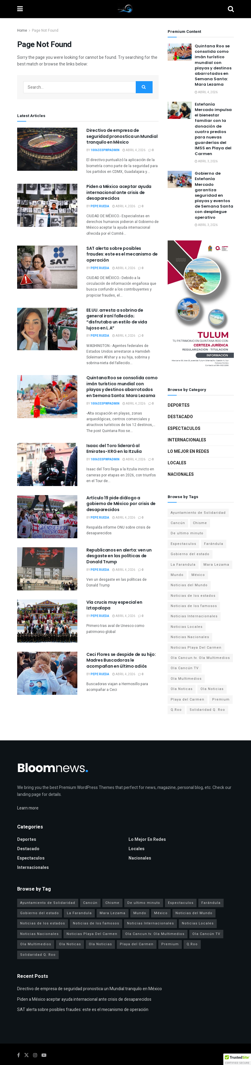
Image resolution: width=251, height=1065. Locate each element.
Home (22, 30)
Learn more (28, 808)
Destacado (180, 417)
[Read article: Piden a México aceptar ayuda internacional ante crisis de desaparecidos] (47, 205)
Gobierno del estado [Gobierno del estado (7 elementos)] (190, 554)
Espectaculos (184, 428)
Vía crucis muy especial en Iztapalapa (114, 605)
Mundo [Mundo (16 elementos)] (177, 574)
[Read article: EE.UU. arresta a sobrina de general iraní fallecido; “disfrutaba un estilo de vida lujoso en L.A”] (47, 329)
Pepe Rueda (100, 206)
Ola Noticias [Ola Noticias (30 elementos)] (212, 688)
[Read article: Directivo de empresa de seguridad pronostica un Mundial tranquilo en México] (47, 149)
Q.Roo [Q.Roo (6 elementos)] (176, 709)
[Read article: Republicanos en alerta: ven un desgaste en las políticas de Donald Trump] (47, 568)
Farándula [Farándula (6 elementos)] (213, 543)
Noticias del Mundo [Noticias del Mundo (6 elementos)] (189, 585)
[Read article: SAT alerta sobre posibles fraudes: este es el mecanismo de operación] (47, 267)
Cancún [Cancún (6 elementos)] (178, 523)
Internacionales (187, 440)
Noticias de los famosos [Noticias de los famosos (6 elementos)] (194, 606)
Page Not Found (45, 30)
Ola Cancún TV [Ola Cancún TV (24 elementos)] (185, 668)
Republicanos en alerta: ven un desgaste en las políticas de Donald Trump (119, 556)
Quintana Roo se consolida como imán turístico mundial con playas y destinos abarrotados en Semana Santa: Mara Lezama (122, 387)
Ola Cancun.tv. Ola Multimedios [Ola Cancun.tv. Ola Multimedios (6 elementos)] (200, 657)
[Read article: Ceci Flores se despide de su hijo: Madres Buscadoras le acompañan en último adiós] (47, 673)
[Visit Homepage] (125, 9)
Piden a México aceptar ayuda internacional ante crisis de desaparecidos (118, 192)
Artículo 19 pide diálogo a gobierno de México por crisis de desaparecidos (121, 504)
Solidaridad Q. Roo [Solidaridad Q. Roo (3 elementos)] (207, 709)
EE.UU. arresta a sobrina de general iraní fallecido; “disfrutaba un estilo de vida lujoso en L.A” (116, 319)
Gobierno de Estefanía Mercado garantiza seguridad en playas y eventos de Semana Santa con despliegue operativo (214, 195)
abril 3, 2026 (206, 161)
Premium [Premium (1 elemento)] (221, 699)
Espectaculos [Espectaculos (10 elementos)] (183, 543)
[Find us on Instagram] (35, 1055)
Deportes (179, 405)
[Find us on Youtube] (44, 1055)
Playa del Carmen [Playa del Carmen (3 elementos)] (187, 699)
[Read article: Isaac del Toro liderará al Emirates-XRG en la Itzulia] (47, 464)
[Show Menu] (20, 9)
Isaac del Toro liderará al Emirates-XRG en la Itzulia (114, 449)
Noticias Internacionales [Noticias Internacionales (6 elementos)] (194, 616)
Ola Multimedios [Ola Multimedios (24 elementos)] (186, 678)
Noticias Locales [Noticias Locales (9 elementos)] (187, 626)
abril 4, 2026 (133, 150)
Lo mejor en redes (188, 451)
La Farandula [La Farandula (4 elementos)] (183, 564)
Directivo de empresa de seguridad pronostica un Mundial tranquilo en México (121, 136)
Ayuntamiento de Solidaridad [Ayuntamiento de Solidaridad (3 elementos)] (198, 512)
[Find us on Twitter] (26, 1055)
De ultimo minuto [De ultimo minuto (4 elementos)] (187, 533)
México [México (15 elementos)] (198, 574)
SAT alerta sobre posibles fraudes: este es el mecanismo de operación (122, 254)
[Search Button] (231, 9)
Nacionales (181, 474)
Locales (177, 463)
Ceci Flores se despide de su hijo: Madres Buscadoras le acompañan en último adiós (121, 660)
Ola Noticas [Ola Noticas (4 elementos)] (182, 688)
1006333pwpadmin (105, 150)
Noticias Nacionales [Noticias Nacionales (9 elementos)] (190, 637)
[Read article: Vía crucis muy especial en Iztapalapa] (47, 621)
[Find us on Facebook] (18, 1055)
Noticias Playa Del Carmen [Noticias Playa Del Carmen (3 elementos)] (196, 647)
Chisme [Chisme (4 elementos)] (200, 523)
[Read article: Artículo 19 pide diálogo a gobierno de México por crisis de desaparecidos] (47, 516)
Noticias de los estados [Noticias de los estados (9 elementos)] (193, 595)
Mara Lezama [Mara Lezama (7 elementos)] (216, 564)
